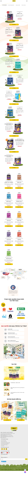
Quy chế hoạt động (3, 446)
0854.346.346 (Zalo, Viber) (10, 442)
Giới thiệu (16, 471)
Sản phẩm (19, 471)
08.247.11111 (7, 441)
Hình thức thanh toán (4, 447)
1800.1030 (17, 347)
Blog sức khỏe (18, 472)
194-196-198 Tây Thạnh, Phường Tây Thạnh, (8, 439)
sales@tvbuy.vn (4, 443)
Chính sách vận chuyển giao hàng (5, 448)
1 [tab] (13, 365)
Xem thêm (13, 301)
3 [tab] (14, 365)
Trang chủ (12, 471)
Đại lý (23, 471)
